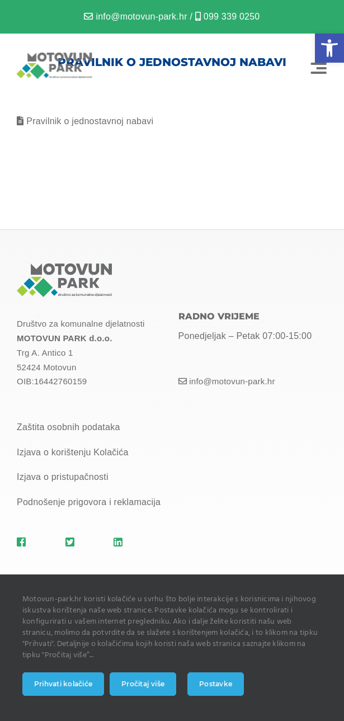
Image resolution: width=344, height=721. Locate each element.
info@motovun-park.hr (141, 16)
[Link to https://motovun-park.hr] (32, 542)
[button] (329, 48)
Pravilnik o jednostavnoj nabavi (89, 121)
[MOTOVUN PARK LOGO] (53, 57)
